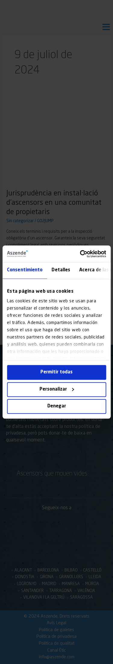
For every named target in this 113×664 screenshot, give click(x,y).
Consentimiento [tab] (24, 270)
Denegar (56, 406)
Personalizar (56, 389)
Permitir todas (56, 372)
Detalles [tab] (61, 270)
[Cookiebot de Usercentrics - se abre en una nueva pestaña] (80, 254)
